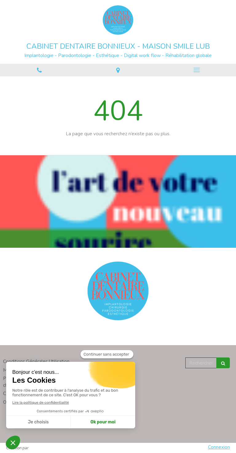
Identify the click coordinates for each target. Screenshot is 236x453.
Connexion (219, 447)
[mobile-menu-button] (196, 70)
